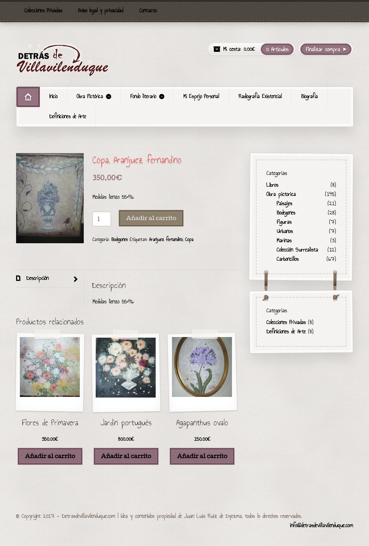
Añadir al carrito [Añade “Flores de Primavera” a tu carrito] (50, 455)
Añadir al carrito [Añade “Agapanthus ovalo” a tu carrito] (202, 455)
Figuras (283, 222)
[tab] (49, 278)
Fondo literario (143, 96)
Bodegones (119, 239)
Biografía (309, 96)
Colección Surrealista (297, 249)
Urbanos (284, 231)
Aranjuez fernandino (166, 239)
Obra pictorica (281, 194)
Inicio (53, 96)
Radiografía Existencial (260, 96)
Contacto (148, 10)
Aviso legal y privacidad (100, 10)
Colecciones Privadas (43, 10)
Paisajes (284, 203)
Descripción (36, 278)
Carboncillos (287, 259)
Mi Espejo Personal (201, 96)
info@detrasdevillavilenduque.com (321, 525)
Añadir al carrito (151, 218)
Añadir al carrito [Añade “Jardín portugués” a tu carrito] (126, 455)
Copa (189, 239)
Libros (272, 185)
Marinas (283, 240)
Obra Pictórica (90, 96)
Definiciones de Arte (67, 116)
